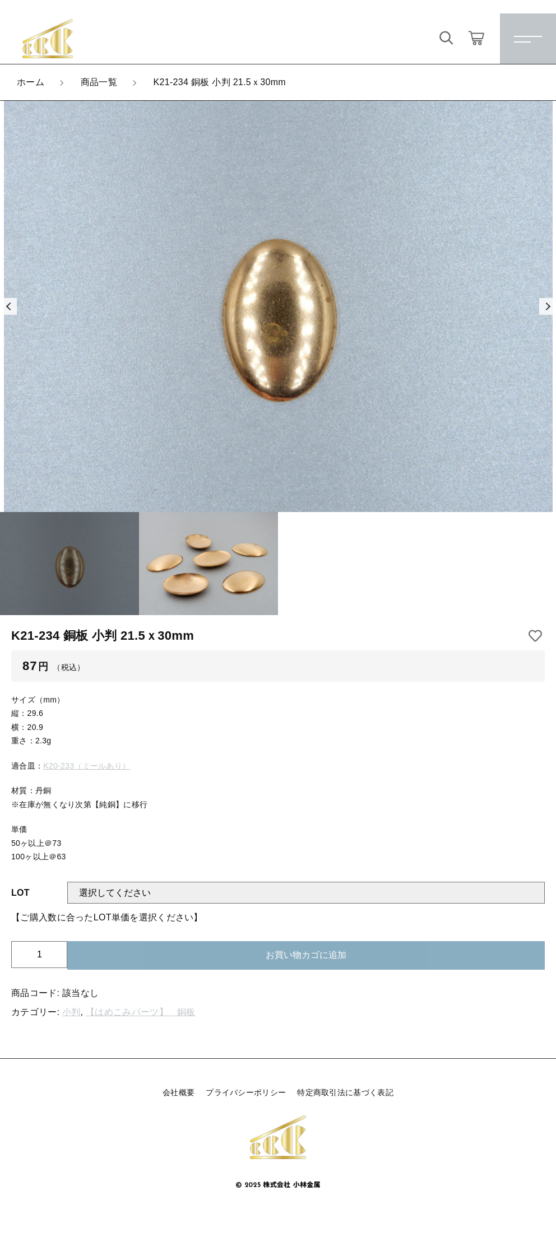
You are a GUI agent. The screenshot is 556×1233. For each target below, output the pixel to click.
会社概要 (178, 1092)
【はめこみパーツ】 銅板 (141, 1012)
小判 (71, 1012)
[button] (8, 306)
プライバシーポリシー (246, 1092)
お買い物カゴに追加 (306, 955)
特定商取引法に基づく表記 (345, 1092)
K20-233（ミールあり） (86, 765)
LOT (20, 892)
